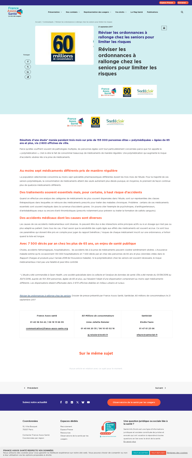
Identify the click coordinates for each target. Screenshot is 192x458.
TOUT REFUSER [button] (158, 453)
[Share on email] (28, 77)
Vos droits (120, 13)
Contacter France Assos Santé (36, 435)
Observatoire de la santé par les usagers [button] (134, 402)
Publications (152, 13)
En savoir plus (130, 442)
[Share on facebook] (28, 62)
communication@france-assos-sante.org (47, 328)
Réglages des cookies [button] (177, 453)
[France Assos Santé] (14, 13)
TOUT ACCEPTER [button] (140, 453)
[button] (182, 13)
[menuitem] (167, 2)
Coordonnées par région (33, 438)
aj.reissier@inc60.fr (98, 334)
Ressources (65, 433)
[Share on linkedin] (28, 72)
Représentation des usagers (97, 13)
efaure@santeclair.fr (147, 334)
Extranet (183, 3)
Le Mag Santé (137, 13)
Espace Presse (167, 3)
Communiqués (48, 22)
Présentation (55, 13)
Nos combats (73, 13)
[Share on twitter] (28, 67)
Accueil (38, 22)
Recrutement (66, 426)
